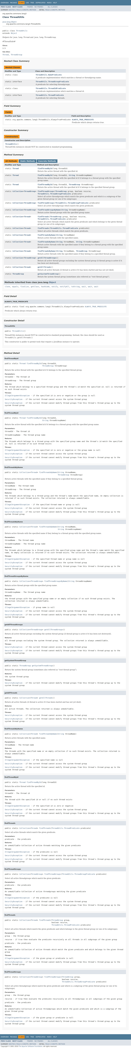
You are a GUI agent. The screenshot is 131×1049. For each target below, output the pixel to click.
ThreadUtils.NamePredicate (49, 75)
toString (75, 287)
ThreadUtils (21, 31)
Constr (25, 10)
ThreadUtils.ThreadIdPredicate (51, 88)
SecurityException (13, 399)
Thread (15, 168)
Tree (32, 3)
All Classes (53, 7)
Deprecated (40, 3)
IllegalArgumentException (17, 396)
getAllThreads (44, 267)
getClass (35, 287)
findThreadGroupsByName (49, 210)
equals (15, 287)
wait (84, 287)
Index (49, 3)
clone (7, 287)
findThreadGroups (46, 191)
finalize (24, 287)
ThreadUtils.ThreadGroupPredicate (52, 82)
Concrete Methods (47, 161)
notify (55, 287)
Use (27, 3)
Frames (30, 7)
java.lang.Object (9, 22)
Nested (12, 10)
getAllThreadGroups (47, 258)
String (72, 175)
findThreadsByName (46, 235)
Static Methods (27, 161)
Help (55, 3)
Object (14, 33)
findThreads (43, 217)
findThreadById (45, 168)
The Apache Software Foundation (31, 1046)
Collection (17, 191)
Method (33, 10)
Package (13, 3)
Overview (5, 3)
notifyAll (64, 287)
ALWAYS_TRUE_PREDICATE (83, 120)
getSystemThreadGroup (48, 274)
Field (18, 10)
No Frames (39, 7)
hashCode (45, 287)
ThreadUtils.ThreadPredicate (50, 95)
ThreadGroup (74, 185)
